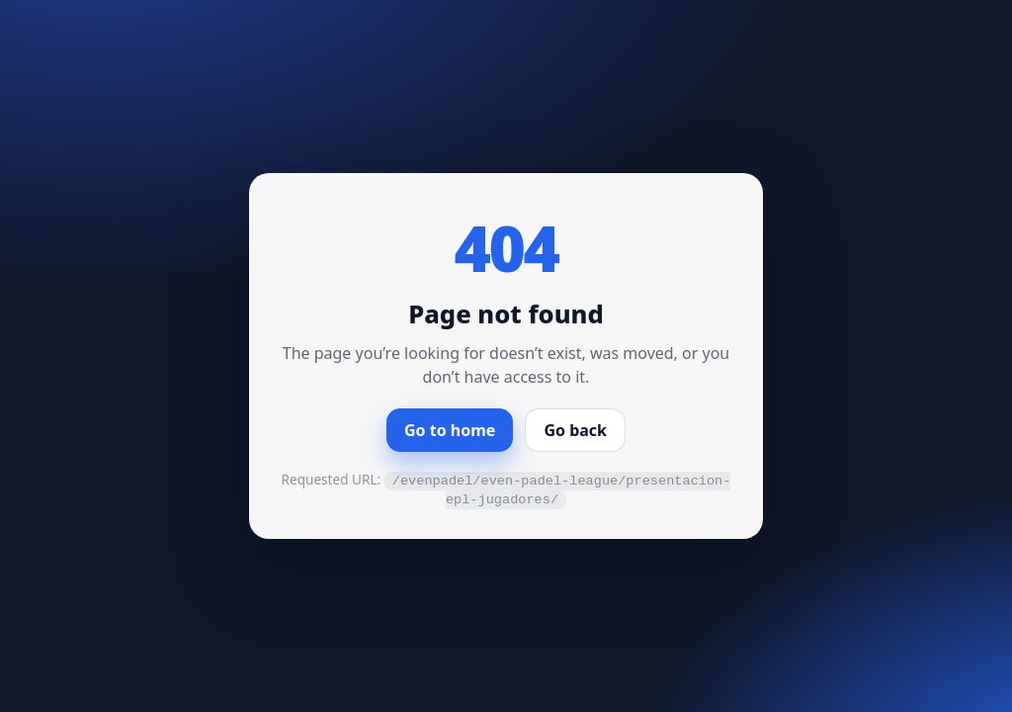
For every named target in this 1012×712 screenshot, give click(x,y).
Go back (575, 430)
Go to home (449, 430)
